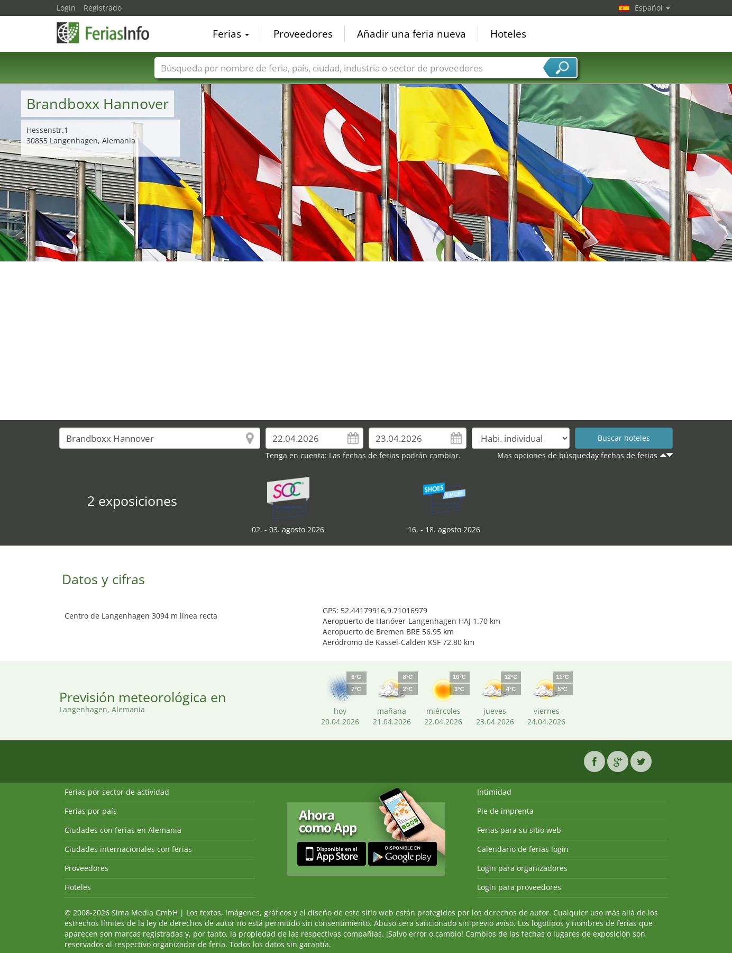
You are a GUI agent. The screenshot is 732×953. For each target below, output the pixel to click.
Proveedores (303, 34)
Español (652, 8)
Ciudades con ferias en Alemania (123, 830)
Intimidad (494, 792)
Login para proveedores (519, 887)
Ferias (231, 34)
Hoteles (508, 34)
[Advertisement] (366, 341)
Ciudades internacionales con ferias (128, 849)
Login (66, 8)
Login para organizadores (522, 868)
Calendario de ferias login (523, 849)
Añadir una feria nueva (411, 34)
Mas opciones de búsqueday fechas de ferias (577, 455)
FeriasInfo (109, 32)
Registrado (103, 8)
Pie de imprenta (505, 811)
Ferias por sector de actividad (117, 792)
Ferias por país (91, 811)
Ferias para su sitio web (519, 830)
